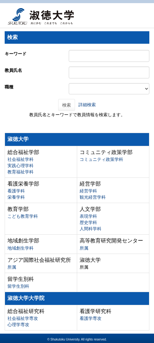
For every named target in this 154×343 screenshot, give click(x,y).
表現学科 (88, 216)
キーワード (15, 53)
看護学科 (16, 190)
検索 (66, 104)
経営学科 (88, 190)
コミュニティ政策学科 (101, 159)
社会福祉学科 (20, 159)
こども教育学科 (22, 216)
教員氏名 (13, 70)
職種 (9, 86)
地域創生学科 (20, 248)
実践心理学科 (20, 165)
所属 (84, 248)
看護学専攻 (90, 318)
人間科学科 (90, 228)
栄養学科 (16, 197)
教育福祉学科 (20, 171)
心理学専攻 (18, 324)
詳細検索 (87, 104)
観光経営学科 (93, 197)
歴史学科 (88, 222)
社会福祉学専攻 (22, 318)
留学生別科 (18, 286)
